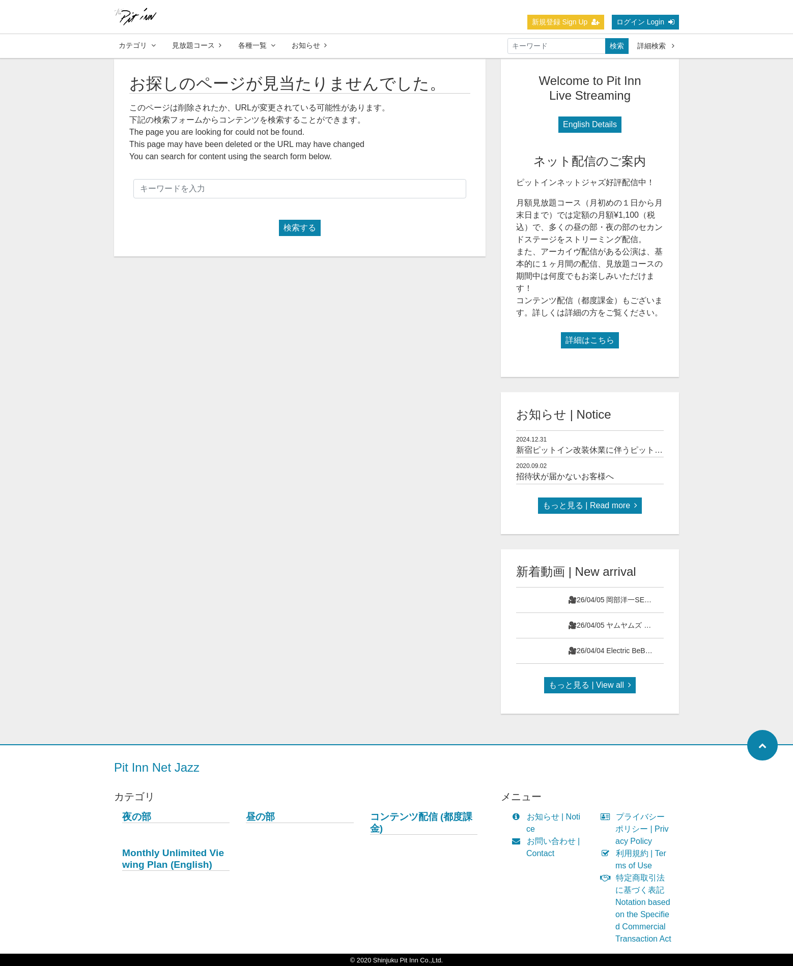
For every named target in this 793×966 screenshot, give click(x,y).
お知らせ (309, 45)
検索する (300, 227)
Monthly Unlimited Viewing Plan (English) (173, 858)
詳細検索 (655, 46)
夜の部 (136, 816)
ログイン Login (645, 22)
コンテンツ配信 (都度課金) (421, 822)
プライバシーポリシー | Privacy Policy (637, 828)
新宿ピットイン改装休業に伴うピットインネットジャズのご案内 (634, 450)
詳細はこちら (589, 340)
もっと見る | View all (590, 685)
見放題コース (196, 45)
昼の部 (260, 816)
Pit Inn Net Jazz (157, 767)
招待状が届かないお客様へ (565, 476)
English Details (590, 124)
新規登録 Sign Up (566, 22)
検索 (617, 46)
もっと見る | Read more (590, 505)
